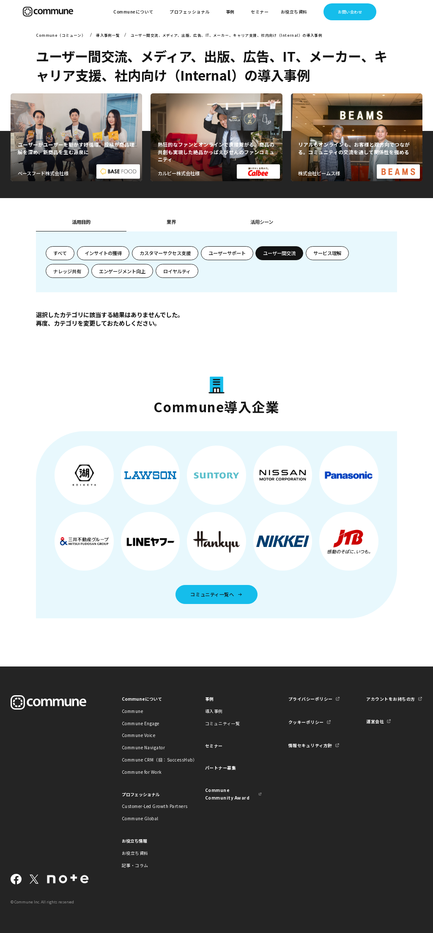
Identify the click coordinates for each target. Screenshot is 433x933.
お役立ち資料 (135, 853)
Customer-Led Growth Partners (150, 806)
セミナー (260, 11)
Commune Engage (140, 723)
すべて (60, 253)
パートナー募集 (220, 767)
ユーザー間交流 (279, 253)
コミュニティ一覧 (222, 723)
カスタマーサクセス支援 (165, 253)
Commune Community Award (227, 793)
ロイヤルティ (177, 271)
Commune (132, 711)
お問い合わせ (350, 12)
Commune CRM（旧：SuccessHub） (150, 759)
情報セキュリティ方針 (310, 745)
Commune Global (140, 818)
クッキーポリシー (306, 722)
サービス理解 (327, 253)
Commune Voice (138, 735)
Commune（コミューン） (60, 35)
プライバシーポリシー (310, 699)
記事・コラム (135, 865)
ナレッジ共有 (67, 271)
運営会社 (375, 721)
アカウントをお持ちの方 (390, 699)
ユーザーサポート (227, 253)
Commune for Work (142, 772)
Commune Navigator (143, 747)
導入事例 (214, 711)
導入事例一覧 (108, 35)
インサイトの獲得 (103, 253)
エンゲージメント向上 (122, 271)
